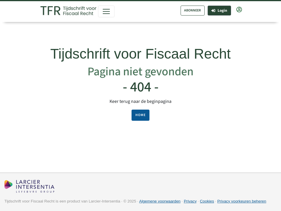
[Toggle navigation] (106, 11)
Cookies (207, 201)
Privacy (190, 201)
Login (219, 10)
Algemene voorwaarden (160, 201)
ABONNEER (192, 10)
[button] (239, 10)
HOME (140, 115)
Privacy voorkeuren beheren (241, 201)
